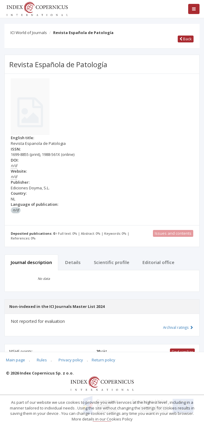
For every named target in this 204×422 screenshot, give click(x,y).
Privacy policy (71, 360)
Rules (42, 360)
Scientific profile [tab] (111, 262)
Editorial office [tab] (158, 262)
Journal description (31, 262)
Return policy (103, 360)
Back (186, 39)
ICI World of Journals (28, 32)
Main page (15, 360)
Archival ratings (178, 327)
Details (73, 262)
